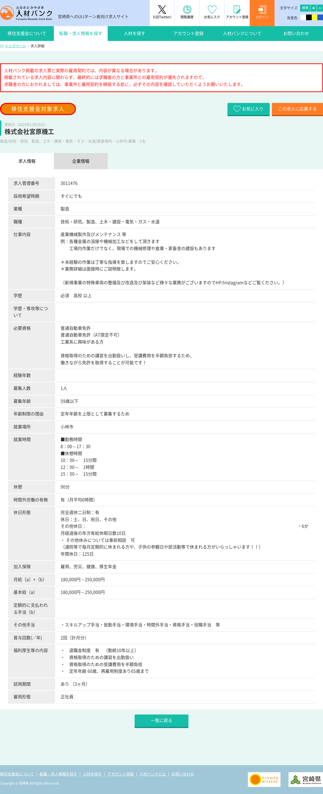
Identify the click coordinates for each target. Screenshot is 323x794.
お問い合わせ (296, 33)
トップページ (15, 46)
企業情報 (80, 161)
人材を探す (134, 33)
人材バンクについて (242, 33)
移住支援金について (27, 33)
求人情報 (27, 161)
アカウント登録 (188, 33)
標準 (305, 7)
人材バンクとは (152, 774)
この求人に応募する (297, 109)
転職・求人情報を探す (80, 33)
